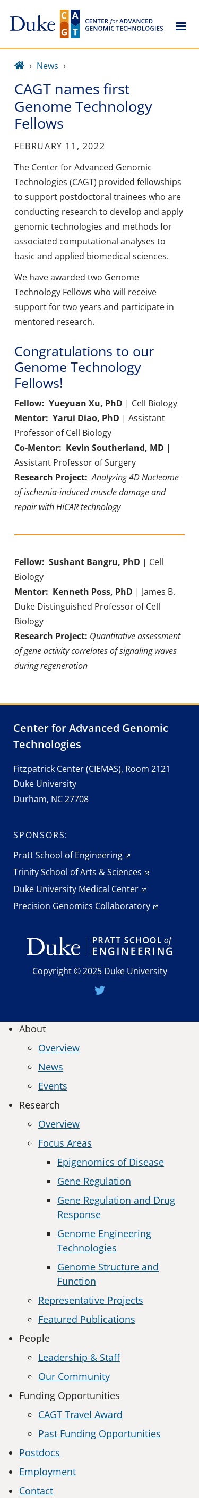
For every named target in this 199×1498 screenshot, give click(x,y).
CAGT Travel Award (80, 1414)
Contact (36, 1490)
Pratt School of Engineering (68, 855)
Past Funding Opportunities (99, 1433)
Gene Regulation (94, 1181)
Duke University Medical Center (76, 889)
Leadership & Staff (79, 1357)
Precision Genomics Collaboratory (81, 906)
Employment (47, 1471)
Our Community (74, 1376)
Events (52, 1085)
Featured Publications (86, 1319)
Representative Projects (90, 1300)
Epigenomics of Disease (110, 1162)
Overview (59, 1047)
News (47, 65)
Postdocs (39, 1452)
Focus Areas (65, 1143)
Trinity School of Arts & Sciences (77, 872)
